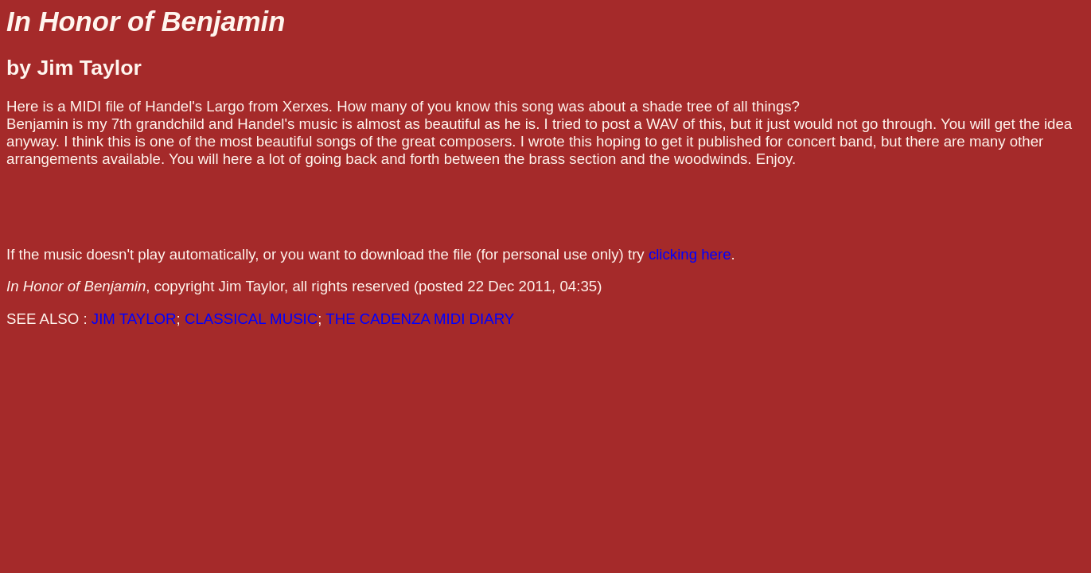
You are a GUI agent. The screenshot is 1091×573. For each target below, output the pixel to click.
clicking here (690, 254)
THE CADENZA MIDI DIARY (419, 318)
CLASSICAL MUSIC (251, 318)
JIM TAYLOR (134, 318)
